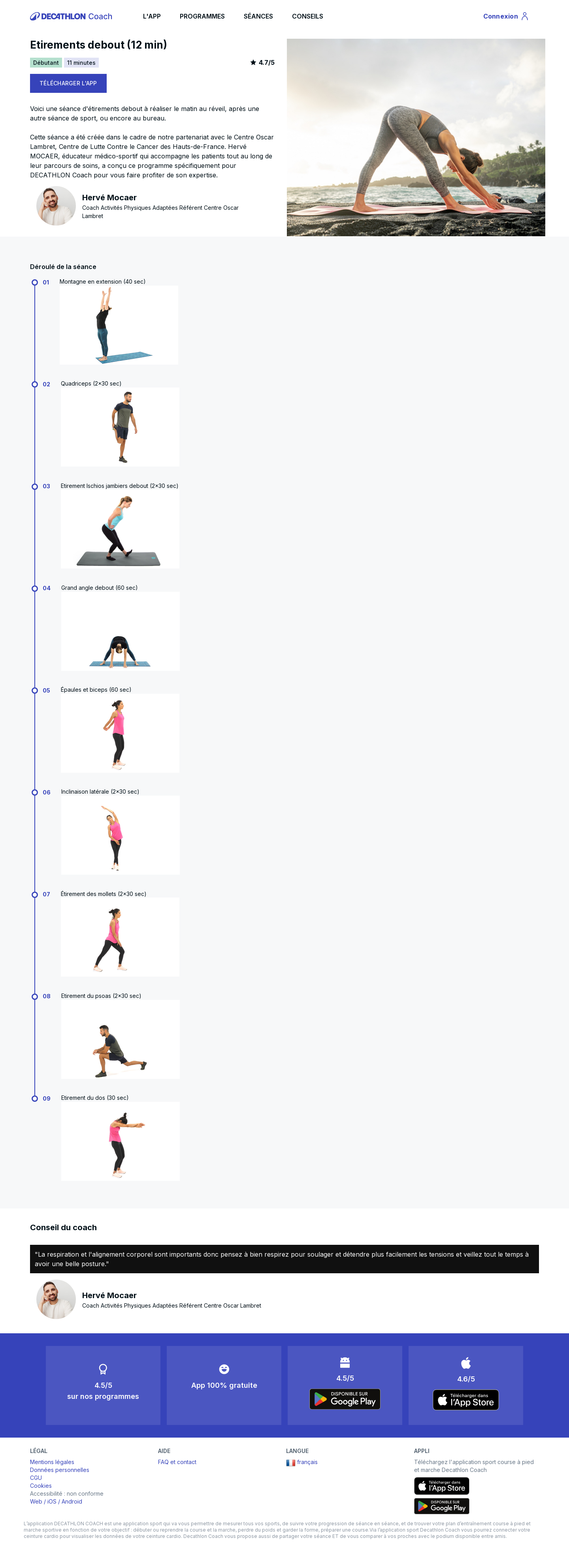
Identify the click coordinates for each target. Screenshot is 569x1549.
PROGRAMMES (202, 16)
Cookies (41, 1485)
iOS (52, 1501)
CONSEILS (307, 16)
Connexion (506, 17)
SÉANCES (258, 16)
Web (36, 1501)
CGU (36, 1477)
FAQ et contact (177, 1462)
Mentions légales (52, 1462)
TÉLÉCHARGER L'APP (68, 83)
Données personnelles (59, 1469)
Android (72, 1501)
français (302, 1463)
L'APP (152, 16)
